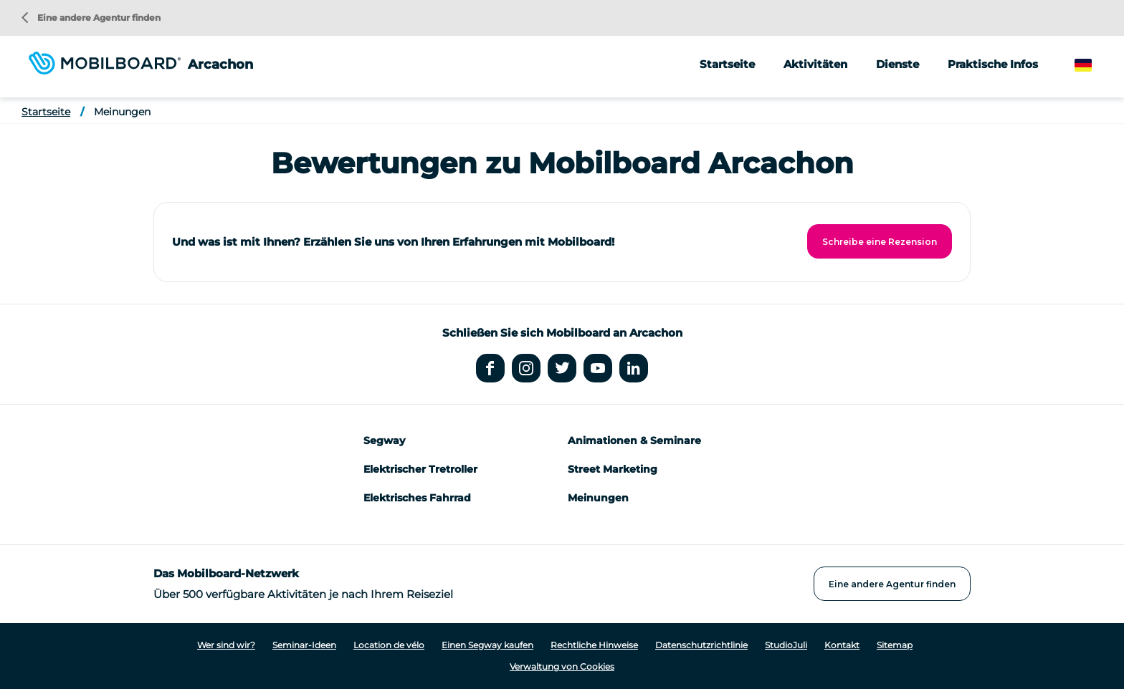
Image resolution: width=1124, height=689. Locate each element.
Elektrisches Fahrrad (417, 497)
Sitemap (895, 645)
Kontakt (841, 645)
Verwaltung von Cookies (562, 666)
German (1097, 65)
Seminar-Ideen (304, 645)
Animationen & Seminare (634, 440)
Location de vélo (388, 645)
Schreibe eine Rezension (879, 241)
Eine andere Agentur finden (91, 17)
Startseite (727, 64)
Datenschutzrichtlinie (701, 645)
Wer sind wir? (226, 645)
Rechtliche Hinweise (594, 645)
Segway (384, 440)
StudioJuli (786, 645)
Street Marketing (612, 469)
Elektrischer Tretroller (420, 469)
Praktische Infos (993, 64)
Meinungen (122, 111)
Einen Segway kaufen (487, 645)
